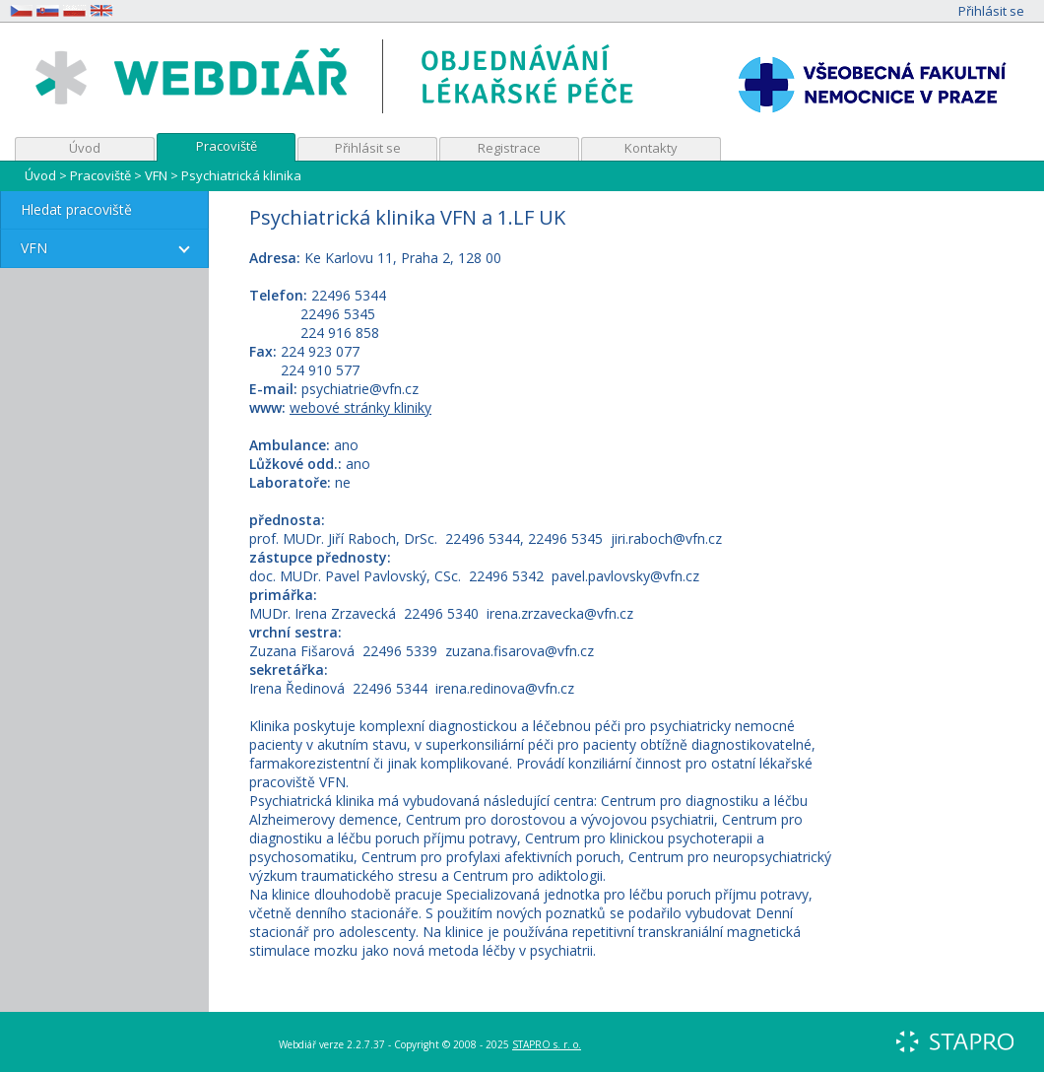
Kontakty (651, 148)
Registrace (509, 148)
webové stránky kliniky (360, 407)
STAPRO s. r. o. (546, 1044)
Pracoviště (226, 146)
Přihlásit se (991, 11)
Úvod (84, 148)
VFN (156, 175)
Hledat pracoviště (76, 209)
